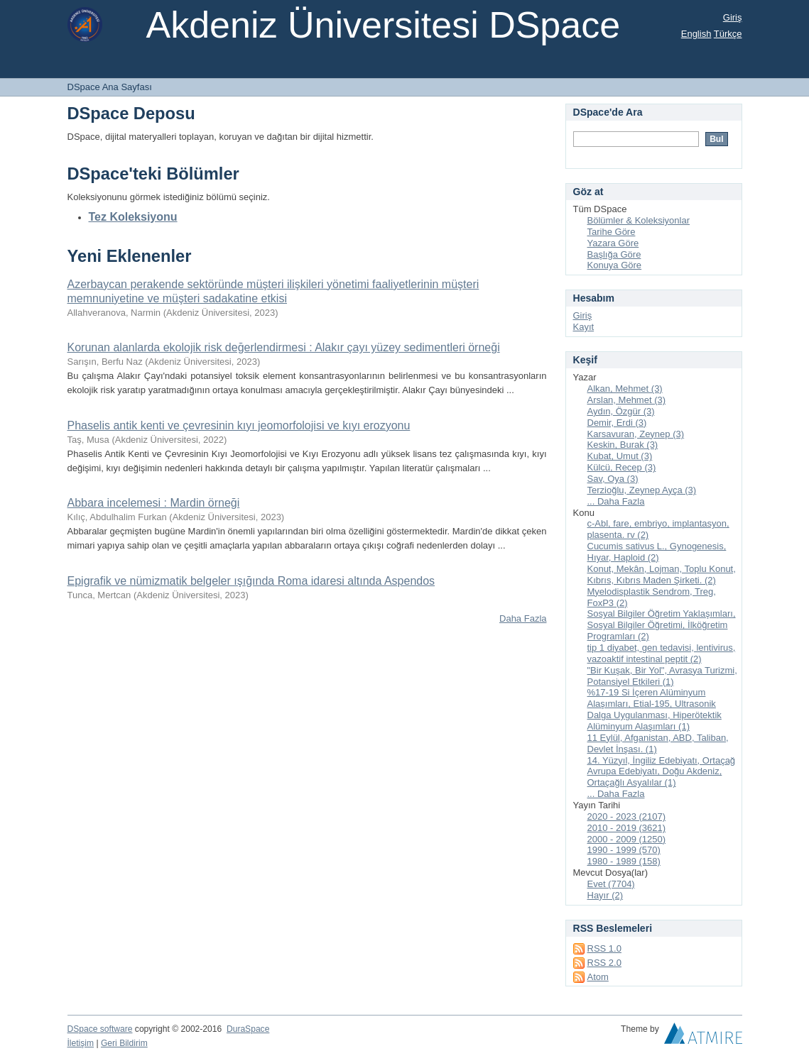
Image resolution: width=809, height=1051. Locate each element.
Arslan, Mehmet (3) (626, 400)
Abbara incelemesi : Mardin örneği (153, 503)
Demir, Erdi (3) (617, 422)
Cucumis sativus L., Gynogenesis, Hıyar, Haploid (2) (657, 552)
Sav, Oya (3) (613, 478)
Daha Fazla (522, 618)
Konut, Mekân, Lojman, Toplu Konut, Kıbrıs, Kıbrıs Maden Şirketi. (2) (661, 574)
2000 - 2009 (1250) (626, 839)
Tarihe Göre (611, 231)
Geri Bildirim (124, 1043)
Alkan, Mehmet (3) (625, 388)
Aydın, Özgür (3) (621, 411)
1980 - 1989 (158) (624, 861)
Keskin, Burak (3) (622, 444)
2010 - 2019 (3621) (626, 827)
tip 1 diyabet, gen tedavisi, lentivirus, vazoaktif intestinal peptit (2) (661, 653)
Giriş (732, 17)
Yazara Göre (613, 243)
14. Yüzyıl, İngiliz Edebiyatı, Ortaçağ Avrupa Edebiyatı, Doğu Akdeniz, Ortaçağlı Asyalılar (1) (661, 771)
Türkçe (728, 33)
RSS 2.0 (604, 962)
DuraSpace (248, 1029)
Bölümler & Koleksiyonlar (638, 220)
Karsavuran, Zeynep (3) (636, 434)
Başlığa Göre (614, 254)
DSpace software (100, 1029)
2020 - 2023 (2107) (626, 816)
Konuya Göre (614, 265)
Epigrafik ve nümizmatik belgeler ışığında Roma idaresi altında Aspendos (251, 581)
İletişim (80, 1043)
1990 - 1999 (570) (624, 849)
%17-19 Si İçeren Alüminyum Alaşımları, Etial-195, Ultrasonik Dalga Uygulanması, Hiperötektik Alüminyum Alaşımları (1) (654, 709)
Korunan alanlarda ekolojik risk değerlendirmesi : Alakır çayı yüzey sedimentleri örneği (283, 347)
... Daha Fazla (616, 501)
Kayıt (583, 326)
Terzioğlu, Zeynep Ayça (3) (642, 490)
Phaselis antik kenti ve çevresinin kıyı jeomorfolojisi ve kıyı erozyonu (239, 425)
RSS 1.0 (604, 948)
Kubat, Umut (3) (620, 456)
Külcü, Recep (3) (621, 467)
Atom (598, 977)
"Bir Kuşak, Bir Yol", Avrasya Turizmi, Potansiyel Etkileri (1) (662, 676)
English (696, 33)
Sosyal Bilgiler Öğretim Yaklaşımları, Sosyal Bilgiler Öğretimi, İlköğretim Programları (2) (661, 625)
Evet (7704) (611, 884)
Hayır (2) (605, 895)
